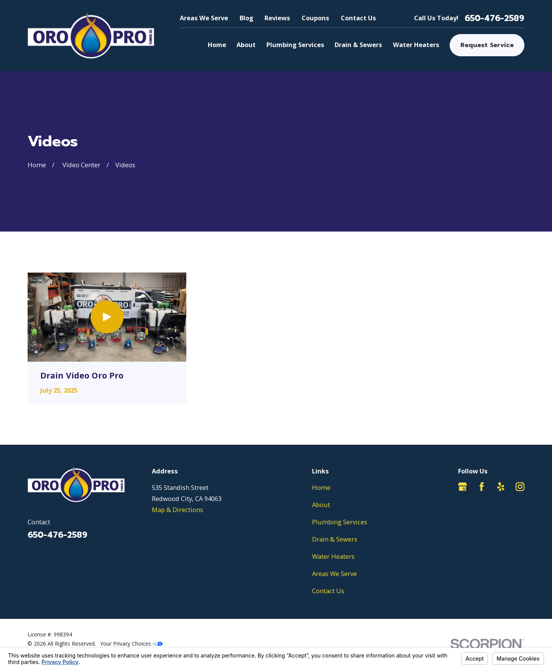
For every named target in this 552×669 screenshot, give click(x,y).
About (321, 504)
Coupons (315, 17)
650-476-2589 (494, 18)
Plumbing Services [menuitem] (295, 44)
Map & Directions (177, 509)
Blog (246, 17)
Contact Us (358, 17)
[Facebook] (481, 486)
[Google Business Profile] (462, 486)
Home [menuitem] (217, 44)
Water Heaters (333, 556)
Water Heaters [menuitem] (416, 44)
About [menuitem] (246, 44)
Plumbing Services (339, 521)
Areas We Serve (204, 17)
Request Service (487, 45)
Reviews (277, 17)
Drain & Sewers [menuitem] (358, 44)
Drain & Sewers (334, 539)
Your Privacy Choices (131, 643)
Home (321, 487)
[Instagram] (520, 486)
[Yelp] (500, 486)
